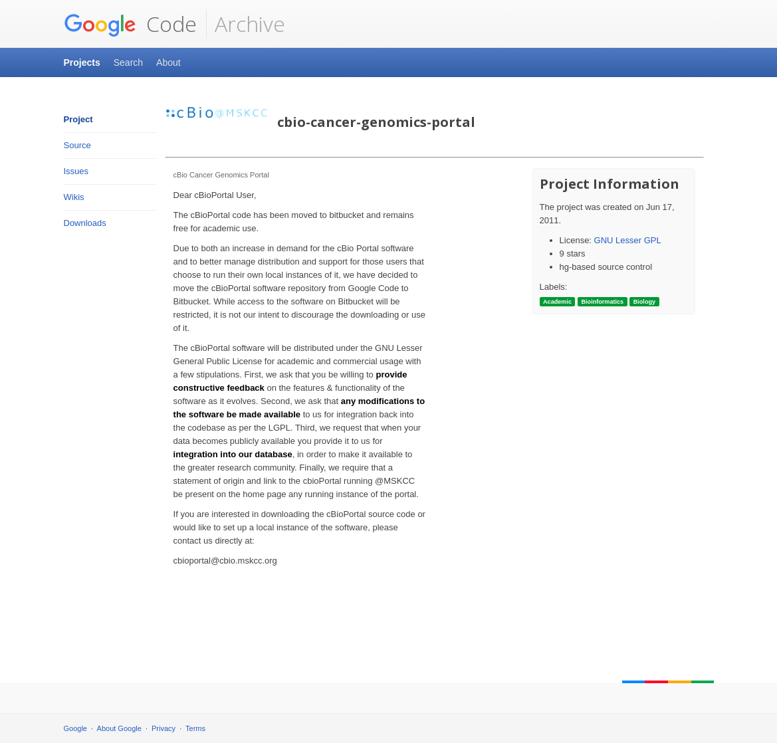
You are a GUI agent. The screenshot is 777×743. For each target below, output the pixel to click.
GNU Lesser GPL (627, 240)
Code (130, 24)
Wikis (74, 197)
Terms (195, 728)
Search (128, 62)
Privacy (163, 728)
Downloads (85, 223)
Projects (82, 62)
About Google (119, 728)
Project (78, 119)
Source (77, 145)
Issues (76, 171)
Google (75, 728)
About (168, 62)
